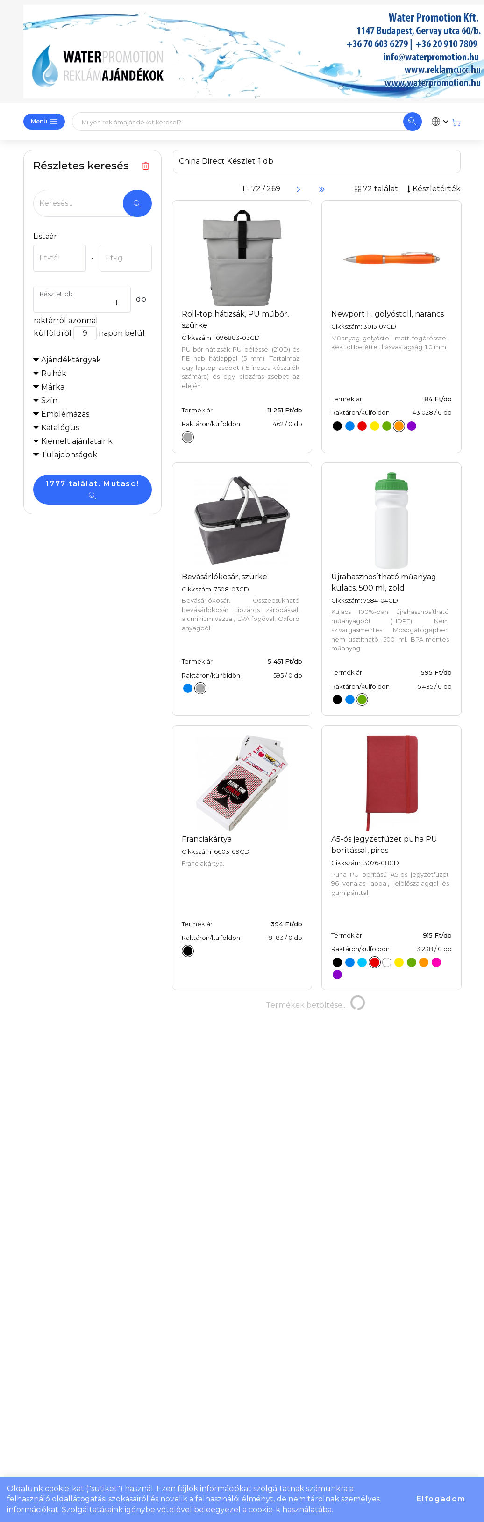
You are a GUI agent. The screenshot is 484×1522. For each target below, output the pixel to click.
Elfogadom (441, 1498)
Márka (52, 386)
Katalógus (60, 427)
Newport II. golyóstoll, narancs (387, 314)
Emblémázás (65, 414)
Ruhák (53, 373)
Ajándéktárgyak (71, 359)
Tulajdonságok (69, 454)
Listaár (45, 236)
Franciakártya (207, 839)
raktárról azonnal (65, 320)
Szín (49, 400)
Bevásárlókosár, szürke (224, 576)
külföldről (52, 333)
